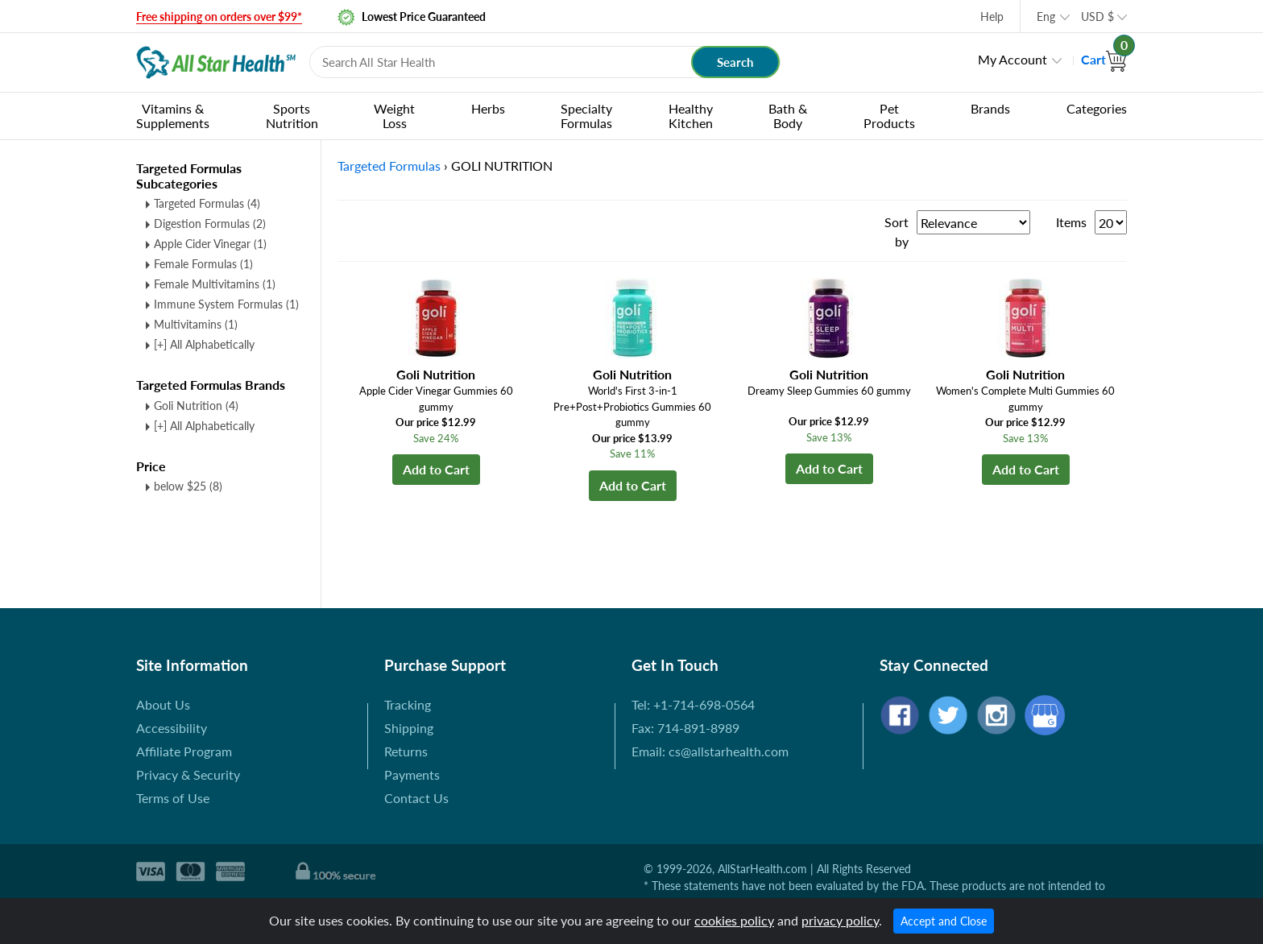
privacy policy (840, 920)
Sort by (896, 231)
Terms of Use (172, 797)
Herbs (488, 108)
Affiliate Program (184, 751)
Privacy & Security (188, 774)
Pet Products (889, 115)
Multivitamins (196, 324)
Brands (990, 108)
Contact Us (416, 797)
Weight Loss (394, 115)
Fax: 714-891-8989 (685, 727)
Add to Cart (436, 469)
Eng (1046, 16)
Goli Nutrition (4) (196, 405)
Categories (1096, 108)
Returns (406, 751)
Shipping (408, 727)
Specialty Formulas (586, 115)
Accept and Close (944, 921)
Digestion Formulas (210, 223)
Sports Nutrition (292, 115)
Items (1071, 222)
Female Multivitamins (214, 284)
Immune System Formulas (226, 304)
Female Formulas (203, 264)
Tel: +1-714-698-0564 (693, 704)
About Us (163, 704)
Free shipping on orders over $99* (219, 16)
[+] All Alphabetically (204, 344)
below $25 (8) (188, 486)
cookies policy (734, 920)
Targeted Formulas (207, 203)
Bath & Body (787, 115)
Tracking (407, 704)
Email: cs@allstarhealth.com (710, 751)
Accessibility (171, 727)
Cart (1104, 59)
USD (1097, 16)
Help (992, 16)
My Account (1012, 59)
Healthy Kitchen (691, 115)
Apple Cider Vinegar (210, 243)
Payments (412, 774)
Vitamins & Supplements (172, 115)
